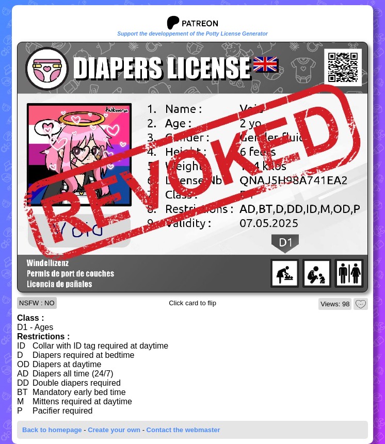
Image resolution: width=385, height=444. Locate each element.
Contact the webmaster (183, 430)
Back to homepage (52, 430)
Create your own (114, 430)
